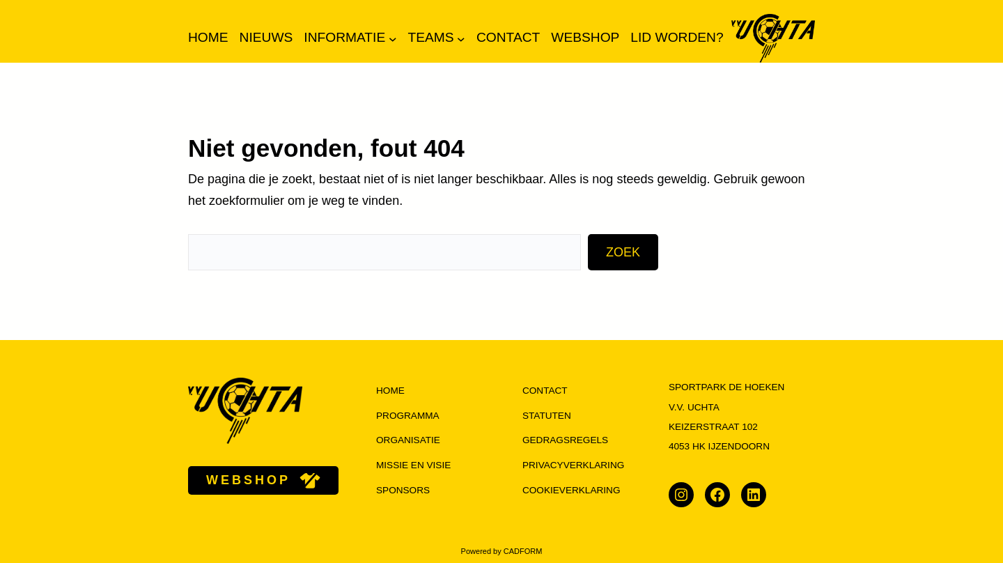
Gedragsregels (565, 440)
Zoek (623, 252)
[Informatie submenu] (393, 38)
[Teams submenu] (461, 38)
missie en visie (413, 465)
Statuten (546, 415)
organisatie (408, 440)
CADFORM (523, 551)
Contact (545, 390)
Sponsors (403, 490)
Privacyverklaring (573, 465)
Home (208, 37)
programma (408, 415)
